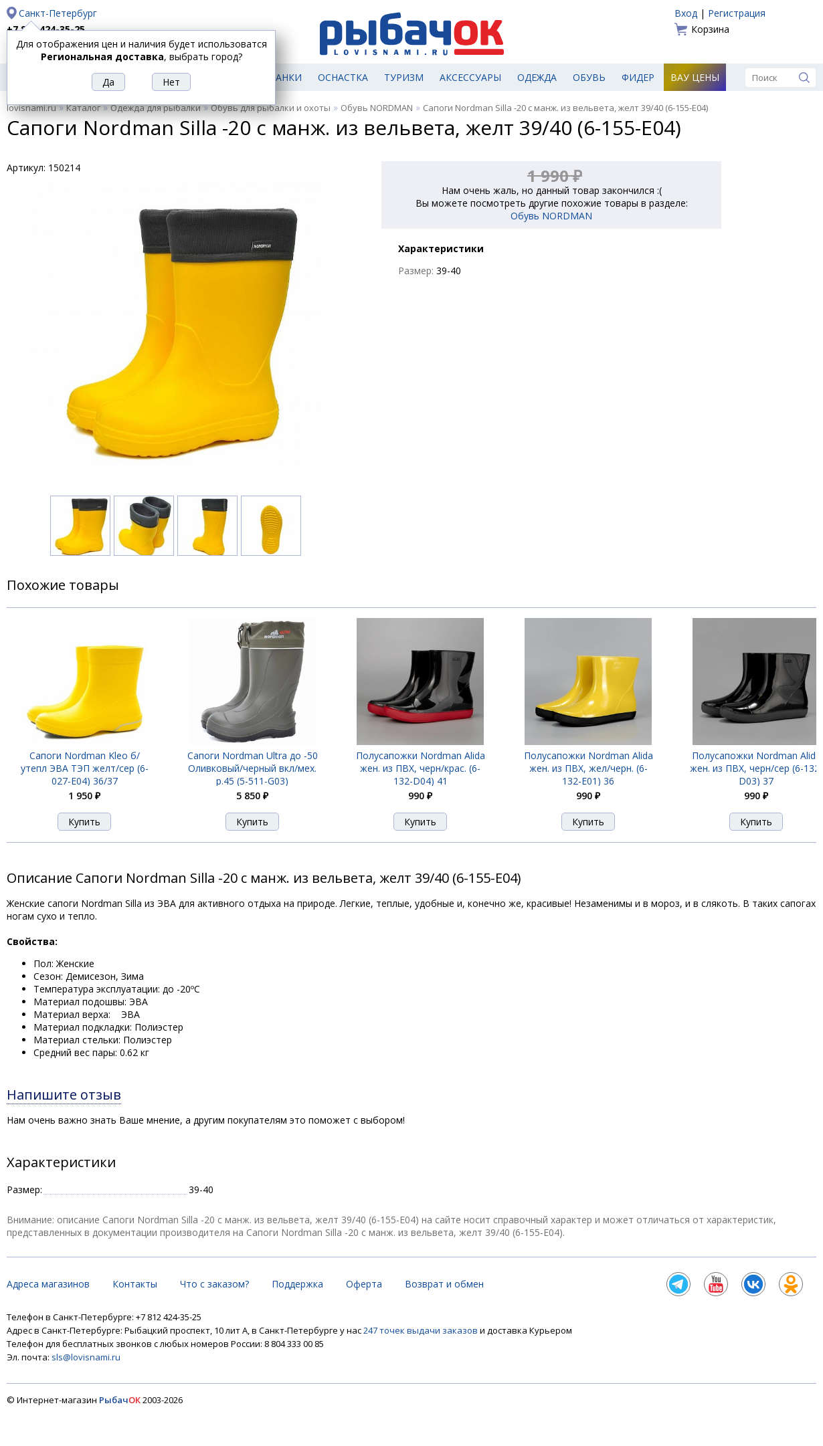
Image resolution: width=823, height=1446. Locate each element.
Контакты (134, 1283)
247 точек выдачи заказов (421, 1330)
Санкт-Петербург (58, 13)
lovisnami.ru (31, 108)
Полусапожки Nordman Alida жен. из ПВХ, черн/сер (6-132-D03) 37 (756, 768)
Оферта (364, 1283)
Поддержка (297, 1283)
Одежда (537, 77)
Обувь (589, 77)
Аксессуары (470, 77)
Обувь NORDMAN (377, 108)
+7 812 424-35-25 (46, 29)
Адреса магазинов (48, 1283)
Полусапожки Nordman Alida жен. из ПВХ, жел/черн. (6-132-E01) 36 (588, 768)
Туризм (404, 77)
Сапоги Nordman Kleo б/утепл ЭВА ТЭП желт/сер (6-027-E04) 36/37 (85, 768)
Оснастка (343, 77)
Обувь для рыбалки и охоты (271, 108)
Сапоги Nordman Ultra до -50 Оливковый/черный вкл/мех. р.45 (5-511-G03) (252, 768)
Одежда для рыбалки (155, 108)
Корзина (710, 29)
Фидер (638, 77)
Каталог (83, 108)
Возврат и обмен (444, 1283)
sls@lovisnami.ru (86, 1357)
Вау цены (694, 77)
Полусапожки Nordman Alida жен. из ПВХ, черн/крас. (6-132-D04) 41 (420, 768)
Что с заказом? (214, 1283)
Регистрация (736, 13)
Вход (685, 13)
